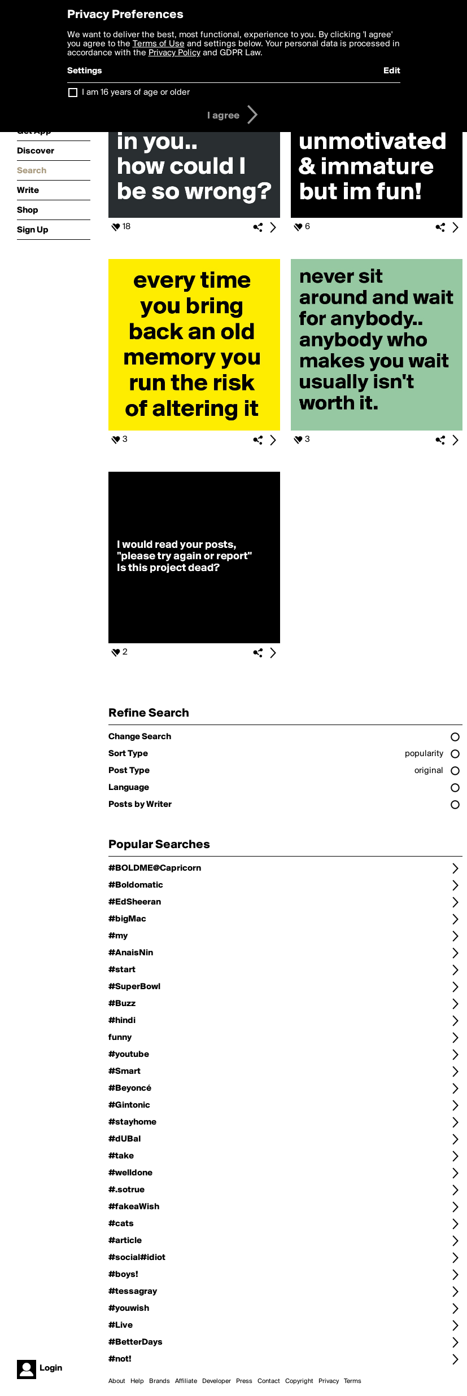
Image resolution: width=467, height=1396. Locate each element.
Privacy (328, 1381)
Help (137, 1381)
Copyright (299, 1381)
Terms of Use (159, 44)
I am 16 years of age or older (136, 92)
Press (244, 1381)
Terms (352, 1381)
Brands (159, 1381)
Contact (268, 1381)
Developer (216, 1381)
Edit (391, 71)
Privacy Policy (174, 53)
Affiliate (186, 1381)
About (116, 1381)
